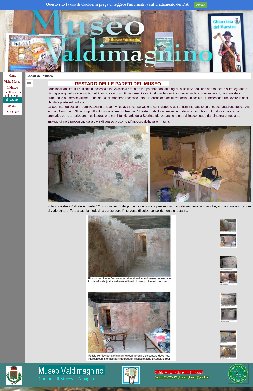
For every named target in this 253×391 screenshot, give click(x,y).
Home (12, 75)
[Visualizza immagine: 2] (229, 270)
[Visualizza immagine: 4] (229, 345)
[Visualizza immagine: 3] (229, 308)
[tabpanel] (149, 102)
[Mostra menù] (29, 83)
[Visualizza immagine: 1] (229, 233)
